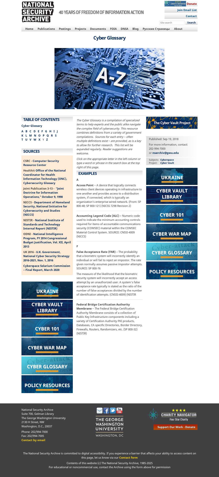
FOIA (113, 29)
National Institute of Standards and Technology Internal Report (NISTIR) (43, 224)
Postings (65, 29)
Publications (46, 29)
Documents (98, 29)
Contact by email (33, 440)
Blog (135, 29)
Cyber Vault (167, 163)
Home (29, 29)
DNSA (124, 29)
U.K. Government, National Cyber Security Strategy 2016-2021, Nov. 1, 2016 (46, 256)
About (178, 29)
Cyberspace (167, 159)
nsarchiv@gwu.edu (165, 153)
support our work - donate (176, 427)
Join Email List (187, 10)
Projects (80, 29)
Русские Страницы (156, 29)
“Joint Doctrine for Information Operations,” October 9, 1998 (43, 193)
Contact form (128, 457)
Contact (191, 16)
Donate (192, 4)
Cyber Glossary (31, 126)
